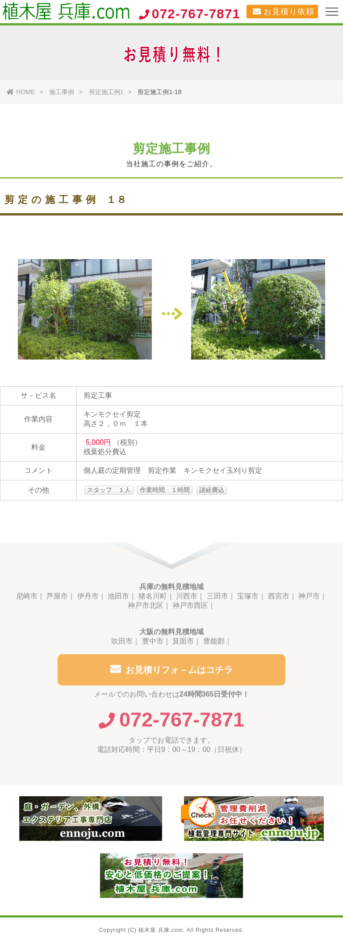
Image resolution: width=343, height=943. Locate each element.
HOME (21, 91)
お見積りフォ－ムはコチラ (171, 671)
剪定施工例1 (106, 91)
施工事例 (61, 91)
